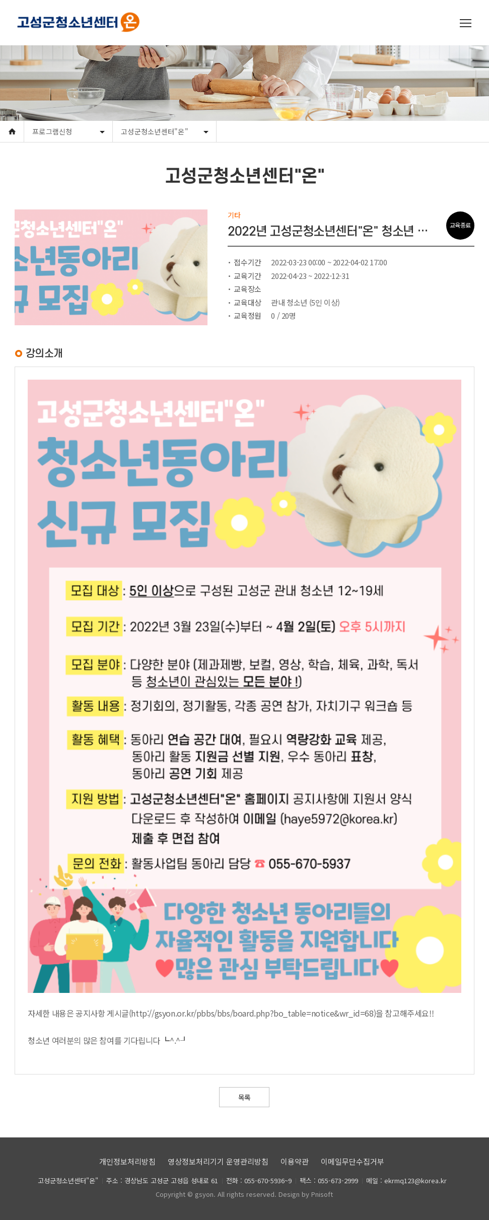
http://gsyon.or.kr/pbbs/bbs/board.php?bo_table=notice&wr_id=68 (252, 1013)
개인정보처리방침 (127, 1161)
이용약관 (295, 1161)
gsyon (204, 1194)
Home (12, 131)
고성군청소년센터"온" (154, 131)
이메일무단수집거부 (352, 1161)
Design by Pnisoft (305, 1194)
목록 (244, 1097)
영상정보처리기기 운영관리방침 (218, 1161)
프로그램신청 (52, 131)
